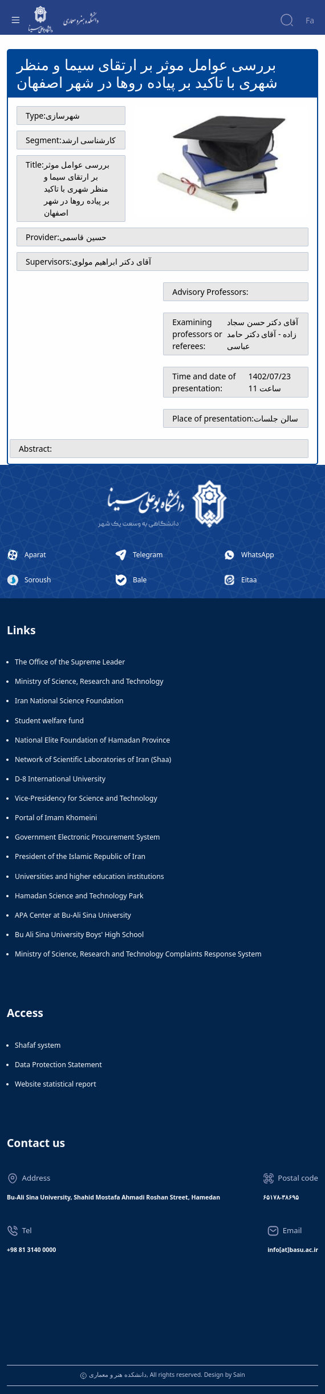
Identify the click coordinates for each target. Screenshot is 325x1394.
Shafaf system (37, 1045)
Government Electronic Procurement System (87, 837)
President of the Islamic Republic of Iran (80, 856)
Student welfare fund (49, 721)
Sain (239, 1375)
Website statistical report (55, 1084)
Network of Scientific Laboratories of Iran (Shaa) (93, 759)
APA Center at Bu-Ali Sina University (73, 915)
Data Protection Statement (58, 1064)
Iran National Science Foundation (69, 701)
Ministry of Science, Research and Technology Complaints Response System (138, 954)
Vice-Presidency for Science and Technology (86, 798)
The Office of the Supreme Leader (70, 662)
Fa (310, 20)
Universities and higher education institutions (89, 876)
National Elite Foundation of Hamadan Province (92, 740)
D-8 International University (60, 779)
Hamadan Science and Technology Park (79, 896)
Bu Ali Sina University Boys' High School (79, 934)
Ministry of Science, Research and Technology (89, 681)
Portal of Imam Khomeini (56, 817)
